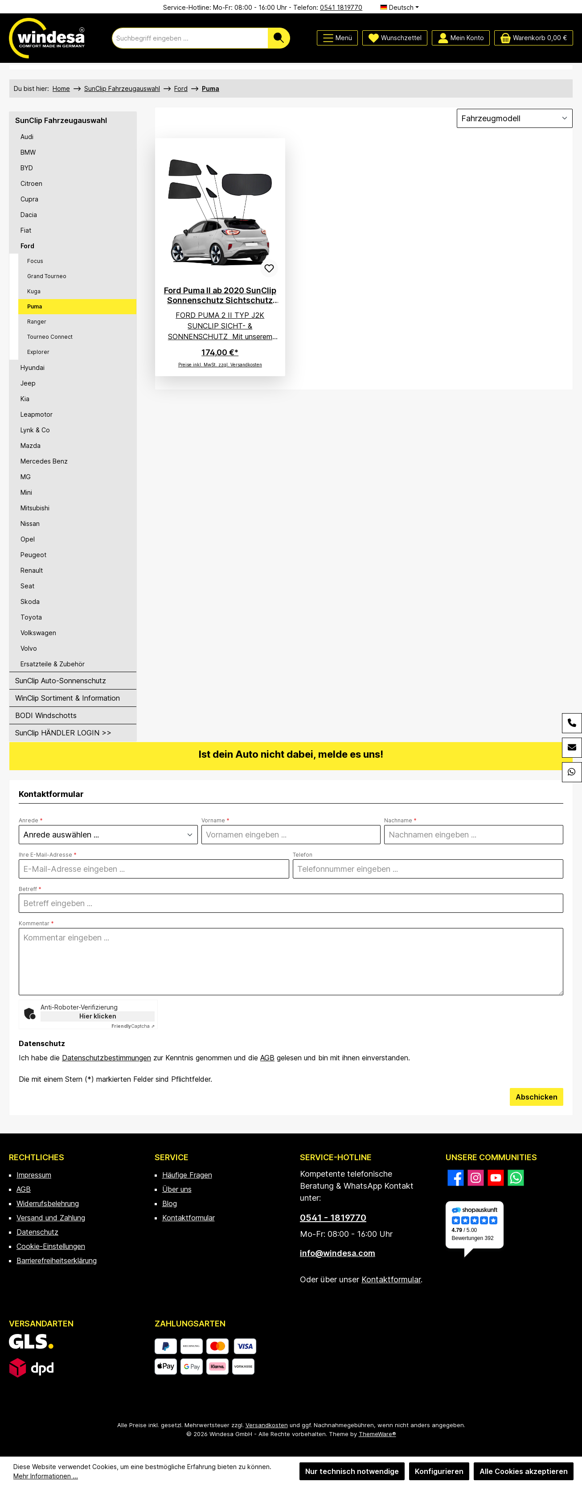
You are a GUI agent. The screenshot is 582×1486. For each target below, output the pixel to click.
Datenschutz (37, 1231)
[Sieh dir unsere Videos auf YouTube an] (496, 1178)
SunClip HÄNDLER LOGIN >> (63, 732)
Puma (34, 306)
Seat (27, 586)
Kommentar (36, 923)
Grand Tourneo (46, 276)
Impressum (33, 1174)
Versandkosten (267, 1425)
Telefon (302, 854)
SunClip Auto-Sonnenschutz (60, 680)
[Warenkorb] (533, 37)
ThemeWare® (377, 1433)
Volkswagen (38, 632)
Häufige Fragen (187, 1174)
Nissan (30, 523)
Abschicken (536, 1096)
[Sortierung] (515, 118)
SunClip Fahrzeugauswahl (61, 120)
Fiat (25, 230)
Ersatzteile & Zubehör (52, 664)
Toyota (31, 617)
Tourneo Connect (50, 336)
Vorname (215, 820)
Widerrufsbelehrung (47, 1203)
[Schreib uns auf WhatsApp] (516, 1178)
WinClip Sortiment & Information (67, 698)
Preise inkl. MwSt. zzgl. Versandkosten (220, 364)
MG (25, 476)
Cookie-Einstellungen (50, 1246)
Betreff (30, 889)
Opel (27, 539)
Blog (169, 1203)
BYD (26, 168)
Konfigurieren (439, 1471)
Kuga (34, 291)
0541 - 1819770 (333, 1217)
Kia (24, 398)
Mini (26, 492)
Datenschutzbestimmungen (106, 1057)
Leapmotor (36, 414)
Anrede (31, 820)
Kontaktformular (188, 1217)
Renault (31, 570)
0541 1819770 (341, 7)
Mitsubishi (34, 508)
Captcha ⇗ (133, 1026)
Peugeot (33, 554)
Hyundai (32, 367)
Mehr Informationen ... (45, 1476)
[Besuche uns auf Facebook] (456, 1178)
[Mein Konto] (461, 37)
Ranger (36, 321)
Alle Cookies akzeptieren (524, 1471)
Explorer (38, 352)
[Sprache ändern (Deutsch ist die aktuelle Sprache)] (399, 7)
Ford (27, 246)
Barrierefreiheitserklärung (56, 1260)
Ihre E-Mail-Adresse (48, 854)
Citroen (31, 183)
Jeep (28, 383)
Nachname (400, 820)
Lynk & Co (35, 430)
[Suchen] (279, 38)
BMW (28, 152)
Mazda (30, 445)
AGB (267, 1057)
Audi (26, 136)
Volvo (28, 648)
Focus (35, 261)
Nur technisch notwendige (352, 1471)
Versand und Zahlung (50, 1217)
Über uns (177, 1189)
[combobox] (190, 38)
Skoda (30, 601)
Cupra (29, 199)
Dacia (28, 214)
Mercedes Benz (44, 461)
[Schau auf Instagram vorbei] (476, 1178)
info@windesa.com (337, 1253)
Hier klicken (97, 1016)
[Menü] (337, 37)
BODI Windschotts (46, 715)
